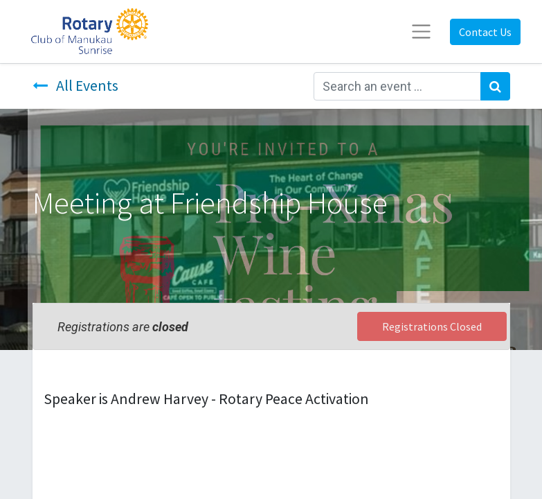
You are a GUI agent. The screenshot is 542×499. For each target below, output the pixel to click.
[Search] (495, 86)
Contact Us (485, 32)
